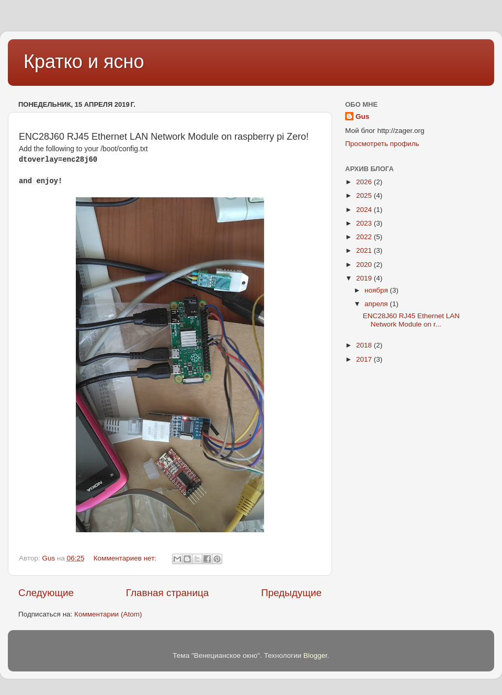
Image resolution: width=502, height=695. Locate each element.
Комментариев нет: (126, 558)
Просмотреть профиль (382, 144)
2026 (365, 182)
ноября (377, 290)
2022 (365, 237)
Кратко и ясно (84, 61)
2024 (365, 210)
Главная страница (167, 592)
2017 (365, 359)
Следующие (46, 592)
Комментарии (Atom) (108, 614)
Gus (362, 116)
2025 (365, 195)
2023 (365, 223)
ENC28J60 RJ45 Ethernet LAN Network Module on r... (411, 320)
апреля (377, 304)
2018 (365, 345)
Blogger (315, 655)
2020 (365, 264)
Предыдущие (291, 592)
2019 (365, 278)
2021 (365, 250)
